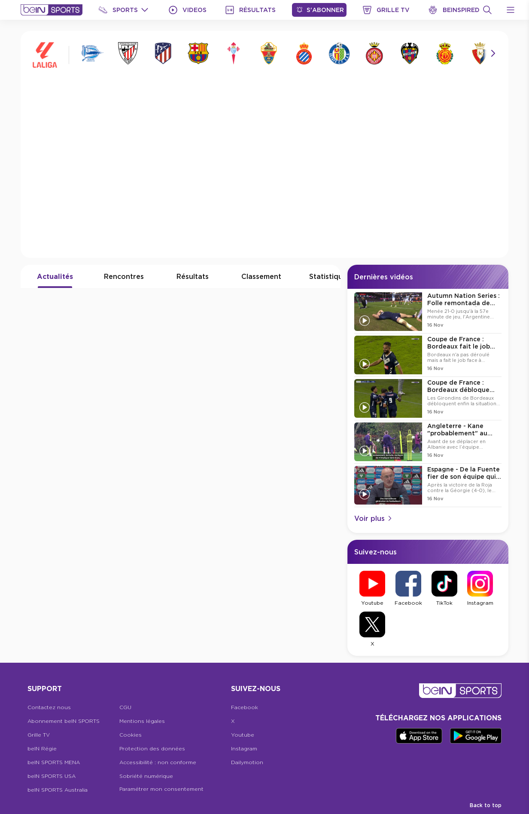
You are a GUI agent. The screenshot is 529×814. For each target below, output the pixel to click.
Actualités (55, 276)
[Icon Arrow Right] (493, 53)
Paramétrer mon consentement (161, 789)
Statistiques (329, 276)
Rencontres (124, 276)
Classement (261, 276)
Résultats (192, 276)
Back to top (486, 805)
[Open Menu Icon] (510, 10)
